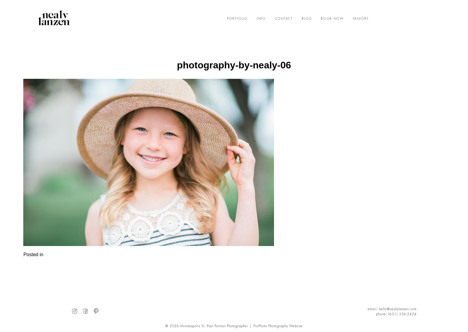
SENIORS (361, 18)
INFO (261, 18)
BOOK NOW (332, 18)
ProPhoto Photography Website (278, 326)
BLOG (307, 18)
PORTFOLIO (237, 18)
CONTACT (284, 18)
